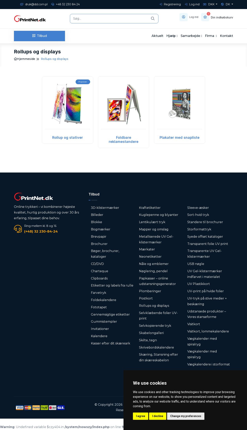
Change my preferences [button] (185, 416)
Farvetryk (98, 293)
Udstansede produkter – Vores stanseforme (206, 314)
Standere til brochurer (205, 222)
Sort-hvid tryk (198, 215)
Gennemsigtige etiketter (110, 314)
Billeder (97, 215)
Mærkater (147, 249)
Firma (210, 36)
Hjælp (171, 36)
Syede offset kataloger (205, 236)
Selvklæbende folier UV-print (158, 315)
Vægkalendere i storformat (208, 364)
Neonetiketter (150, 256)
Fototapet (99, 307)
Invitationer (100, 329)
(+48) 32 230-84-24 (41, 231)
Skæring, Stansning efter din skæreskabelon (158, 357)
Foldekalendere (103, 300)
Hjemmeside (24, 59)
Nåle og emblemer (154, 264)
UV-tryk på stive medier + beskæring (207, 301)
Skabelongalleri (151, 333)
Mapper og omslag (153, 229)
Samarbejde (190, 36)
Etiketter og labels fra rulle (112, 285)
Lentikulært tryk (152, 222)
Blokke (96, 222)
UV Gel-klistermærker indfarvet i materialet (204, 274)
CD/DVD (97, 264)
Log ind (192, 4)
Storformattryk (199, 229)
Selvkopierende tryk (155, 326)
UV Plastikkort (198, 284)
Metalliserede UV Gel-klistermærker (156, 239)
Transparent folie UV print (207, 244)
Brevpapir (98, 236)
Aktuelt (157, 36)
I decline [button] (157, 416)
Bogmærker (100, 229)
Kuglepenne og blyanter (158, 215)
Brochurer (99, 244)
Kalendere (99, 336)
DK (226, 4)
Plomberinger (150, 291)
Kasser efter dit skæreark (110, 343)
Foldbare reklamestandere (123, 139)
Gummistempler (104, 321)
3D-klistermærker (105, 208)
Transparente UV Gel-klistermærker (204, 253)
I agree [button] (140, 416)
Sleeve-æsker (198, 208)
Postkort (146, 298)
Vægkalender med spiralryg (202, 341)
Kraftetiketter (150, 208)
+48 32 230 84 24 (65, 4)
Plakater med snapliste (179, 137)
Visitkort (193, 324)
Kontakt (226, 36)
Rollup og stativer (67, 137)
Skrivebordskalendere (156, 347)
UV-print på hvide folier (205, 291)
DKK (209, 4)
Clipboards (99, 278)
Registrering (170, 4)
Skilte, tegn (148, 340)
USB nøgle (195, 264)
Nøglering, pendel (153, 271)
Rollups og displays (154, 306)
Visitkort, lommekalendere (208, 331)
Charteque (99, 271)
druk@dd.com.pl (34, 4)
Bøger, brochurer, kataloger (105, 253)
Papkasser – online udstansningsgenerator (157, 281)
